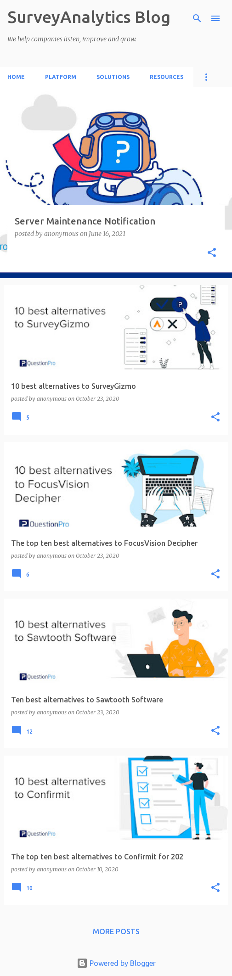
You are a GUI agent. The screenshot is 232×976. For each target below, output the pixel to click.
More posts (116, 931)
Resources (166, 77)
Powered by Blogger (116, 963)
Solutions (113, 77)
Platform (60, 77)
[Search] (197, 18)
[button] (211, 253)
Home (16, 77)
